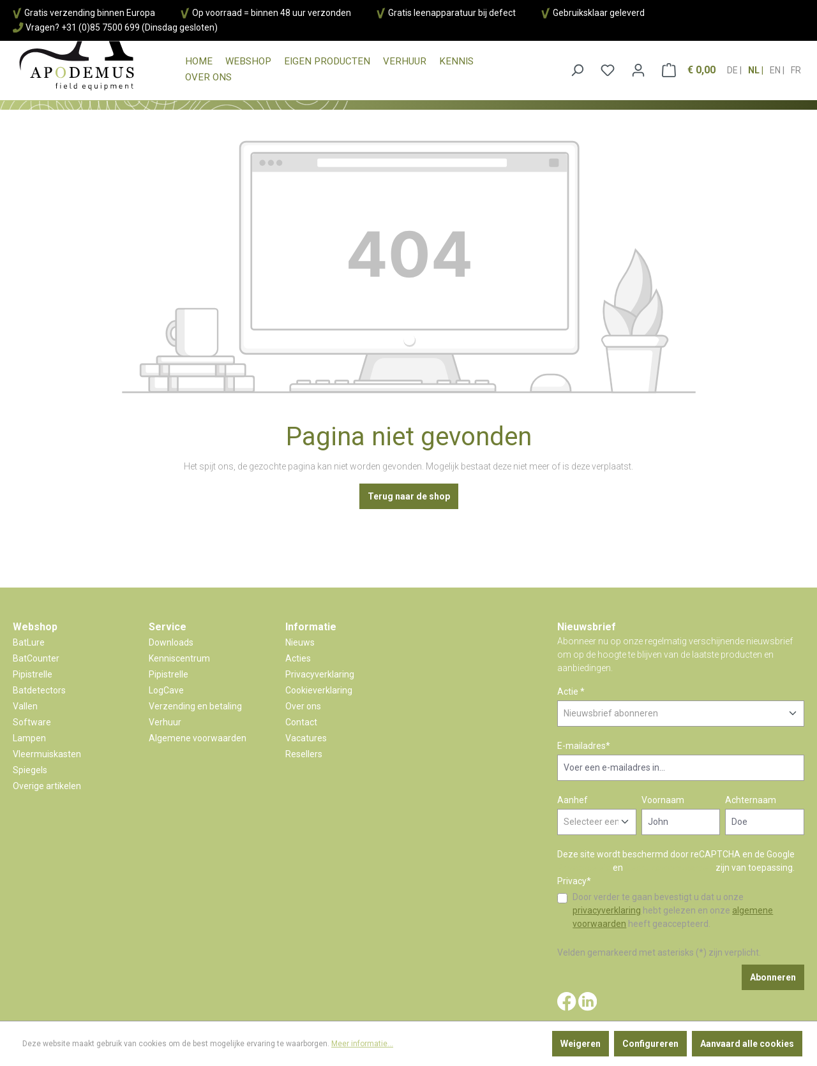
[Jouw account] (638, 70)
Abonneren (773, 977)
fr (796, 66)
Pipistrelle (32, 674)
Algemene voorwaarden (197, 738)
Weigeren (580, 1044)
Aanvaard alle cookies (747, 1044)
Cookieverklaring (318, 690)
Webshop (35, 627)
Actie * (571, 691)
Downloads (171, 642)
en (776, 66)
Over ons (303, 706)
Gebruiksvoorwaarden (669, 867)
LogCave (166, 690)
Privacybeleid (584, 867)
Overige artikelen (47, 786)
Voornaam (662, 800)
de (733, 66)
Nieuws (300, 642)
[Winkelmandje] (689, 70)
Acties (298, 658)
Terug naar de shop (409, 496)
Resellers (303, 754)
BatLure (29, 642)
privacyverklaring (607, 910)
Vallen (25, 706)
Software (32, 722)
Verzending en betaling (195, 706)
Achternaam (750, 800)
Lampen (29, 738)
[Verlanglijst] (607, 70)
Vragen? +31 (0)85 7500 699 (83, 27)
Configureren (650, 1044)
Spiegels (30, 770)
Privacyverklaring (319, 674)
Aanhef (572, 800)
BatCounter (36, 658)
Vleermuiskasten (47, 754)
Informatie (310, 627)
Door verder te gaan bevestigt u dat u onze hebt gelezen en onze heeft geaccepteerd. (673, 910)
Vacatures (306, 738)
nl (754, 66)
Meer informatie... (362, 1043)
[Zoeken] (577, 70)
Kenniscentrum (179, 658)
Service (167, 627)
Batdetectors (39, 690)
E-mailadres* (583, 746)
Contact (301, 722)
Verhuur (165, 722)
